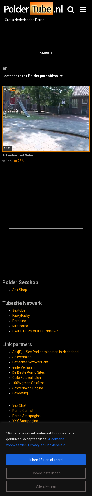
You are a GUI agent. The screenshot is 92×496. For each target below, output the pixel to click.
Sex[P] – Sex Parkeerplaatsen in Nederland (45, 352)
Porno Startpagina (26, 416)
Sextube (18, 310)
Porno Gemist (22, 411)
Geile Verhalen (23, 367)
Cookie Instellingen (46, 473)
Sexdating (20, 393)
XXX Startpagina (25, 421)
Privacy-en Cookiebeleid (46, 445)
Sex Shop (19, 290)
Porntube (19, 321)
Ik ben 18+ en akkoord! (46, 460)
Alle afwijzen (46, 486)
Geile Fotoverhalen (26, 378)
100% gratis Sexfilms (28, 383)
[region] (46, 459)
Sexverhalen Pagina (27, 388)
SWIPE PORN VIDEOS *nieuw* (35, 331)
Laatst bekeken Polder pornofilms (30, 76)
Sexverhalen (22, 357)
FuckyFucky (21, 316)
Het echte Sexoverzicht (30, 362)
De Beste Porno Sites (28, 372)
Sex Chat (19, 405)
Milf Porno (20, 326)
